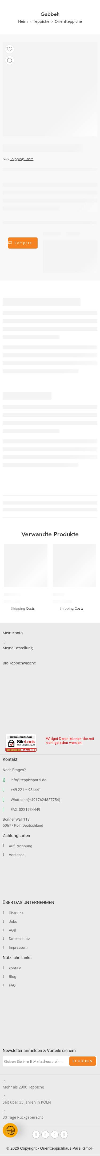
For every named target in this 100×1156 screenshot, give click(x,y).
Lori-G (58, 594)
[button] (25, 581)
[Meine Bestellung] (5, 642)
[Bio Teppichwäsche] (5, 657)
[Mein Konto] (5, 627)
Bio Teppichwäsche (19, 662)
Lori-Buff (12, 594)
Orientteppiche (68, 21)
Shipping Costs (21, 158)
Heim (23, 21)
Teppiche (41, 21)
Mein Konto (13, 632)
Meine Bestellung (18, 647)
